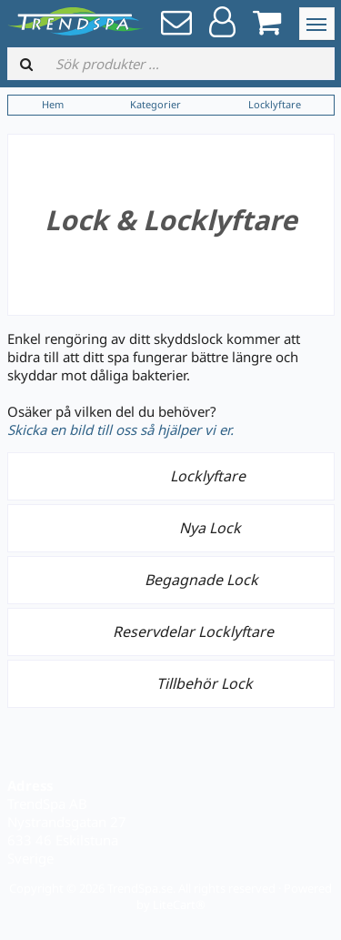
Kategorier (155, 104)
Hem (53, 104)
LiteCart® (179, 904)
